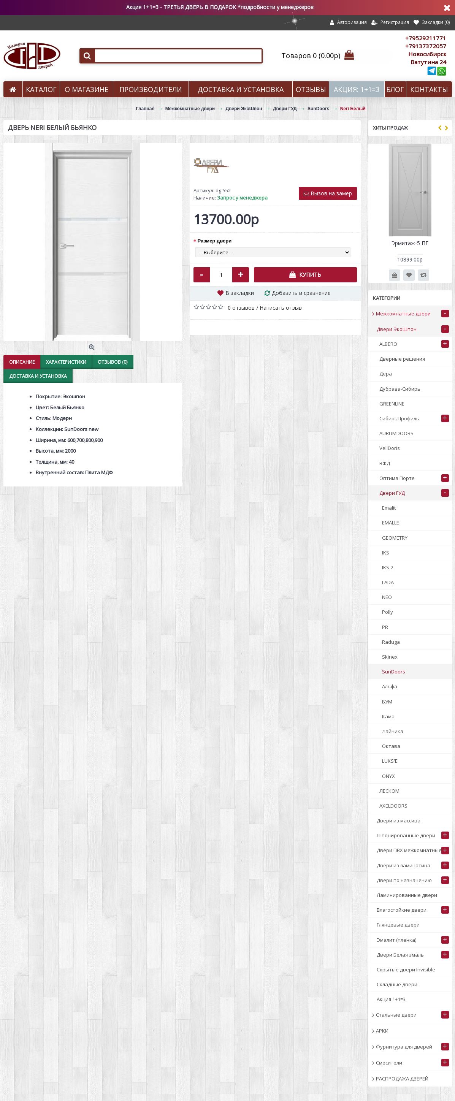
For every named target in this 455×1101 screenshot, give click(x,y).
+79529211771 (425, 38)
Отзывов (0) (112, 362)
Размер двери (215, 241)
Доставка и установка (38, 376)
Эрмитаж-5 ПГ (410, 243)
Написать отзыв (281, 307)
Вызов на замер (328, 193)
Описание (22, 362)
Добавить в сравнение (301, 292)
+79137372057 (425, 46)
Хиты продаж (390, 127)
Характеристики (66, 362)
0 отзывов (241, 307)
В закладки (239, 292)
